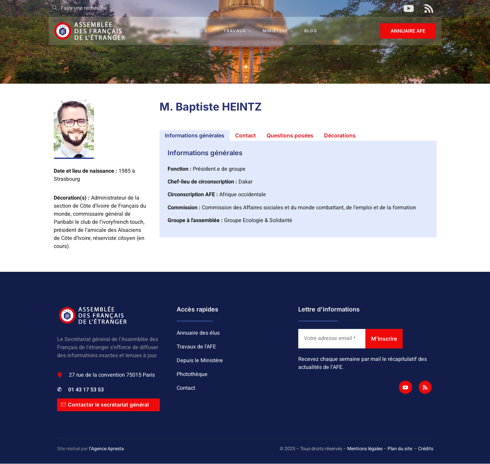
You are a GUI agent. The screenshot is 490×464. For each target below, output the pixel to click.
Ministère (279, 30)
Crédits (425, 448)
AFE (177, 30)
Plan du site (400, 448)
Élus (204, 30)
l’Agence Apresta (106, 448)
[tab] (195, 135)
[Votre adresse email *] (331, 338)
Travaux (238, 30)
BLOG (311, 30)
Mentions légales (365, 448)
